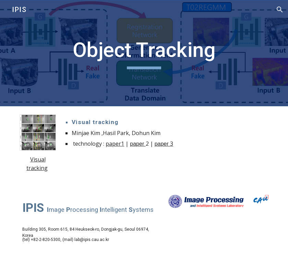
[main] (144, 53)
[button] (280, 9)
